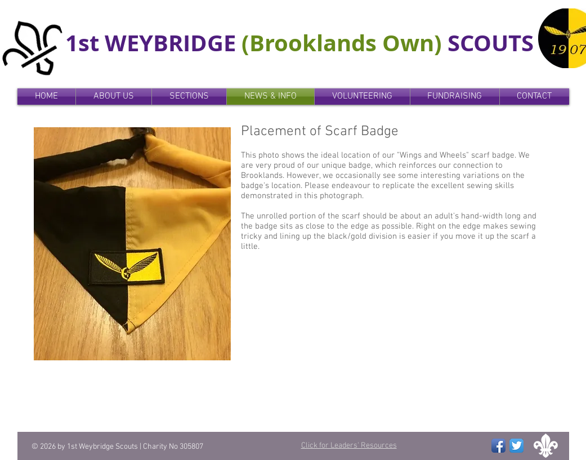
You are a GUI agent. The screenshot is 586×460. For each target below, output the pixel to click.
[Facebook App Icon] (498, 446)
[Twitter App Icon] (516, 446)
